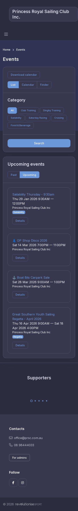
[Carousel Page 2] (35, 401)
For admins (19, 457)
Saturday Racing (38, 117)
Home (6, 49)
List (13, 84)
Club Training (28, 110)
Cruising (59, 117)
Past (14, 174)
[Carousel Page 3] (39, 401)
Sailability (16, 117)
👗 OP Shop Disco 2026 (29, 240)
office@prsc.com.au (26, 438)
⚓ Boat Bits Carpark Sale (31, 277)
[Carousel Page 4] (43, 401)
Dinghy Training (52, 110)
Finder (44, 84)
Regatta (17, 336)
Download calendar (24, 74)
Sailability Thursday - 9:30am (33, 194)
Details (20, 220)
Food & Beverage (20, 125)
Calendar (28, 84)
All (12, 110)
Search (39, 143)
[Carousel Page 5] (46, 401)
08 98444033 (21, 445)
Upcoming (29, 174)
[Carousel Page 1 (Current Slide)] (31, 401)
